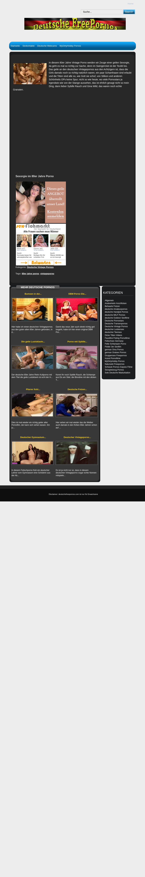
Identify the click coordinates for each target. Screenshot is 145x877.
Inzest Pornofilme (112, 358)
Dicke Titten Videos (113, 335)
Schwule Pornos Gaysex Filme (118, 367)
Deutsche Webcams (47, 46)
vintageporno (47, 273)
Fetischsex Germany (114, 341)
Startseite (15, 46)
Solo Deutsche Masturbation (117, 373)
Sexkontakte (28, 46)
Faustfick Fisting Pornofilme (117, 338)
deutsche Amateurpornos (116, 309)
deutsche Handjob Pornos (116, 312)
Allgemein (109, 300)
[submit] (129, 11)
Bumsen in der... (33, 294)
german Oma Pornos (114, 349)
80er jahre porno (30, 273)
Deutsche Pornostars (114, 321)
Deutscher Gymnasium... (33, 437)
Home (131, 3)
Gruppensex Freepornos (116, 355)
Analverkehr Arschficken (116, 303)
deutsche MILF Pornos (115, 315)
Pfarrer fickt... (33, 389)
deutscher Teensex (113, 332)
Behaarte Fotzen (112, 306)
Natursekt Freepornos (114, 364)
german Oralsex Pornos (115, 352)
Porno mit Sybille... (77, 341)
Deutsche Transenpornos (116, 323)
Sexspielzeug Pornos (114, 370)
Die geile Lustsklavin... (33, 341)
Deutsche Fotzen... (77, 389)
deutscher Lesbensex (114, 329)
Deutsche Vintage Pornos (40, 267)
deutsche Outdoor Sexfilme (117, 318)
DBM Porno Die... (77, 294)
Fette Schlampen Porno (115, 344)
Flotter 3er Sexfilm (113, 347)
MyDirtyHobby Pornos (70, 46)
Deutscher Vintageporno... (77, 437)
